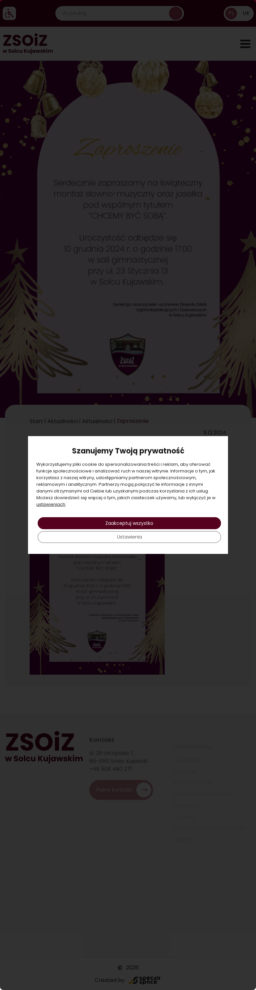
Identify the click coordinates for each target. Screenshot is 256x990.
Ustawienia (129, 537)
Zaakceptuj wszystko (129, 523)
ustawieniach (50, 504)
